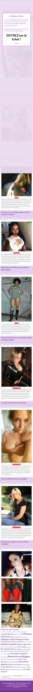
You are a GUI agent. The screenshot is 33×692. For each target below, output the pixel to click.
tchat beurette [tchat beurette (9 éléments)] (7, 667)
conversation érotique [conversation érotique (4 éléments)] (22, 631)
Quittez (16, 43)
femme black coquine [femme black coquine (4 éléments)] (27, 641)
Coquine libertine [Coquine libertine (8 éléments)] (7, 634)
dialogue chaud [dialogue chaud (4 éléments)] (23, 637)
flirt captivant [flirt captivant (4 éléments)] (14, 647)
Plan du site (16, 687)
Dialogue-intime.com (8, 683)
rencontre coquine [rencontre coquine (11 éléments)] (18, 653)
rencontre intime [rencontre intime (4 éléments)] (14, 659)
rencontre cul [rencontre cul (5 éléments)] (4, 657)
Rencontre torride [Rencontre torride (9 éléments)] (12, 664)
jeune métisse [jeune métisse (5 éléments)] (24, 649)
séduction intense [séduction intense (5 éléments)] (25, 664)
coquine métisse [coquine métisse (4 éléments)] (17, 634)
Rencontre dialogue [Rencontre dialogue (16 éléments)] (19, 656)
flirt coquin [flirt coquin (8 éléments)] (21, 647)
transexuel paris (17, 675)
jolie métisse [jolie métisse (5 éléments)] (7, 651)
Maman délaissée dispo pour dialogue (14, 479)
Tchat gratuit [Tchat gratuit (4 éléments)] (23, 667)
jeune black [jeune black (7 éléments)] (17, 649)
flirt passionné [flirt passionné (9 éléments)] (7, 649)
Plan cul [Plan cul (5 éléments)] (13, 651)
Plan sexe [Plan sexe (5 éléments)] (26, 651)
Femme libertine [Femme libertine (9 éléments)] (23, 644)
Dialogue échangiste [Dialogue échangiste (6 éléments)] (16, 641)
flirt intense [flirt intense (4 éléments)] (28, 647)
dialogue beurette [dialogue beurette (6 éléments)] (14, 637)
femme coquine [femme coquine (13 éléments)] (9, 644)
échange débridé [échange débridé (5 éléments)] (10, 669)
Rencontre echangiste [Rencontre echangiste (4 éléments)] (6, 659)
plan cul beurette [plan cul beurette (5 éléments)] (19, 651)
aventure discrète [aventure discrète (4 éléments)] (5, 631)
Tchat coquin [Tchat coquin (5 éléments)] (16, 667)
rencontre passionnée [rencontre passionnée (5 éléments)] (12, 662)
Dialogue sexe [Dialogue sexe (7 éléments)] (5, 642)
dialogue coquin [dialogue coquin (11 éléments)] (8, 639)
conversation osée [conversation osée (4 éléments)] (13, 631)
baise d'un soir (6, 677)
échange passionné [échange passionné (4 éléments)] (19, 669)
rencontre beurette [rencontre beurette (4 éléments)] (5, 653)
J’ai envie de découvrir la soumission (13, 403)
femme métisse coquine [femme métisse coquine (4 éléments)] (6, 647)
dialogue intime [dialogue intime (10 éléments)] (22, 639)
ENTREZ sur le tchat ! (16, 37)
